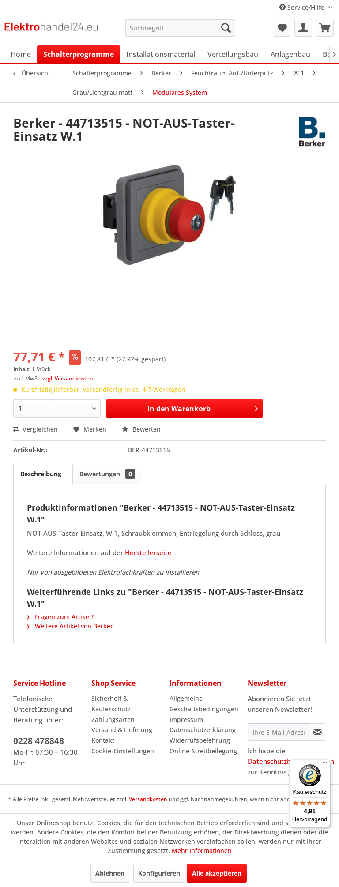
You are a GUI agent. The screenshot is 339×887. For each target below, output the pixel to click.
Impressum (186, 719)
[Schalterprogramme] (78, 54)
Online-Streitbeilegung (203, 751)
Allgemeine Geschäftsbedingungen (204, 703)
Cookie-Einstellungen (122, 751)
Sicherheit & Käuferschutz (111, 703)
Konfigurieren (159, 873)
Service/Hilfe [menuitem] (302, 7)
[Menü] (325, 764)
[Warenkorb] (325, 28)
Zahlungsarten (113, 719)
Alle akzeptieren (216, 873)
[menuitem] (180, 28)
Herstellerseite (148, 552)
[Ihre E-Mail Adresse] (279, 732)
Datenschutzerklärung (203, 729)
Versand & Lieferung (121, 729)
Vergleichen (35, 429)
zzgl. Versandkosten (67, 378)
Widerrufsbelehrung (200, 740)
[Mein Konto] (303, 28)
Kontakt (102, 740)
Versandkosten (148, 799)
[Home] (20, 54)
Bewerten (141, 429)
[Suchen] (226, 28)
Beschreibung (40, 474)
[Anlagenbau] (290, 54)
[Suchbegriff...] (180, 28)
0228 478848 (38, 741)
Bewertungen (107, 474)
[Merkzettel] (281, 28)
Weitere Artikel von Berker (70, 626)
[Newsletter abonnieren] (317, 732)
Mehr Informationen (202, 850)
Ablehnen (109, 873)
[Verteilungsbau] (232, 54)
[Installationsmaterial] (160, 54)
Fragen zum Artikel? (60, 617)
